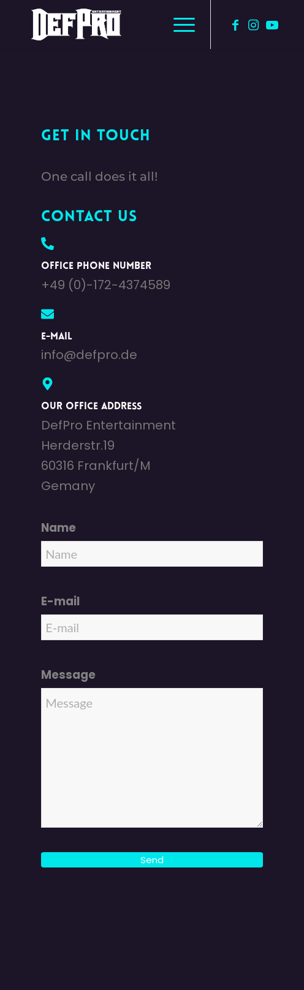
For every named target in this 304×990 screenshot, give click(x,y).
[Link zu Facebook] (235, 24)
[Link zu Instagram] (254, 24)
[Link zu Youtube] (272, 24)
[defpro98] (126, 24)
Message (68, 674)
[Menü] (178, 24)
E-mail (60, 601)
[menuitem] (178, 24)
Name (58, 527)
